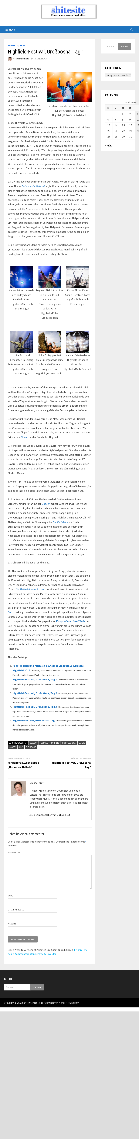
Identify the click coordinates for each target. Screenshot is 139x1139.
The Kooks (31, 747)
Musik (23, 45)
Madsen (45, 504)
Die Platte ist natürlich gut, (30, 589)
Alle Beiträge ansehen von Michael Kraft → (51, 814)
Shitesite (26, 1002)
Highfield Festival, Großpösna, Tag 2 (35, 720)
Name (10, 895)
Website (12, 923)
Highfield (55, 743)
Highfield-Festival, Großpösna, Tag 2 (35, 693)
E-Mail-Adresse (16, 909)
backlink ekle (7, 1009)
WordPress (64, 1002)
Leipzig (82, 743)
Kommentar (15, 852)
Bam (76, 1002)
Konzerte (13, 45)
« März (108, 145)
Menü (10, 29)
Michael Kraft (22, 58)
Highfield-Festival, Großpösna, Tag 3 (35, 679)
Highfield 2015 (69, 743)
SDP (21, 747)
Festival (44, 743)
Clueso (24, 437)
